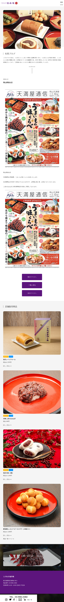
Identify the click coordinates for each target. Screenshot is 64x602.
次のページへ (32, 293)
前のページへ (32, 277)
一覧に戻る (32, 285)
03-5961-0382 (13, 583)
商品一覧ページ (7, 539)
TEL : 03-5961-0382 (19, 597)
